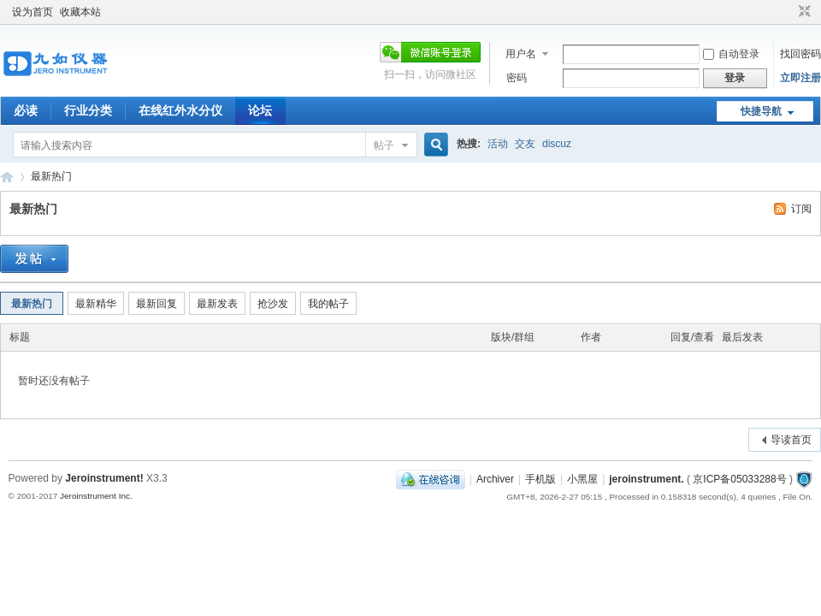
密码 (516, 78)
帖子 (384, 145)
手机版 (540, 479)
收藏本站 (80, 12)
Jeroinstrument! (104, 478)
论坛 (260, 110)
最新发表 (217, 304)
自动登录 (731, 54)
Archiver (495, 479)
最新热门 (51, 176)
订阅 (801, 209)
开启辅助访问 (788, 12)
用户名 (520, 54)
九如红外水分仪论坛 (7, 176)
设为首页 (32, 12)
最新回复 (156, 304)
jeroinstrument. (646, 479)
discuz (556, 144)
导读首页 (791, 440)
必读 (26, 110)
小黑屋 (582, 479)
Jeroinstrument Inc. (96, 495)
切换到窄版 (802, 12)
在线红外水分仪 (180, 110)
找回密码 (800, 54)
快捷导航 (761, 111)
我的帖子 (328, 304)
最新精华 (95, 304)
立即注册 (800, 78)
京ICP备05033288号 (739, 479)
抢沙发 (272, 304)
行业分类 (88, 110)
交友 (525, 144)
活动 (497, 144)
